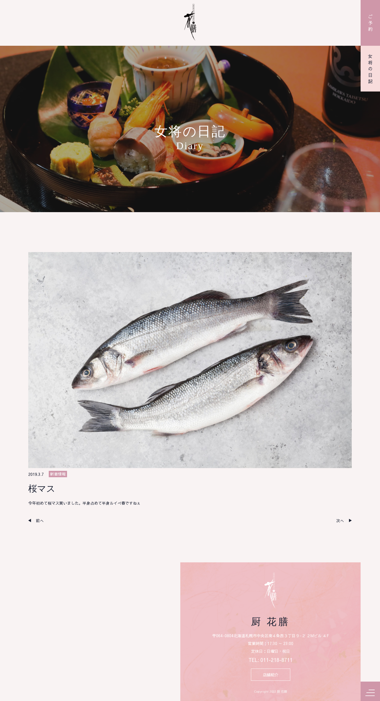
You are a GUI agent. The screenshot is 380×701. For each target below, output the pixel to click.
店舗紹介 (270, 674)
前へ (40, 520)
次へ (340, 520)
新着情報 (58, 474)
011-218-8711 (276, 659)
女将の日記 (370, 69)
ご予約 (370, 22)
